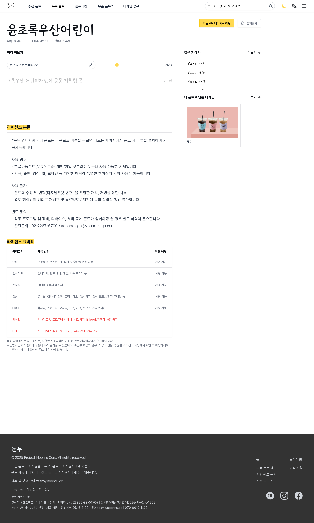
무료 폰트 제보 (266, 468)
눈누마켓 (81, 6)
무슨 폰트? (105, 6)
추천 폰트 (34, 6)
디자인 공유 (131, 6)
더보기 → (254, 53)
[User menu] (294, 6)
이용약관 (17, 489)
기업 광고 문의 (266, 474)
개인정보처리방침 (38, 489)
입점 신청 (296, 468)
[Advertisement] (86, 105)
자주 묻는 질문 (266, 481)
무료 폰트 (58, 6)
